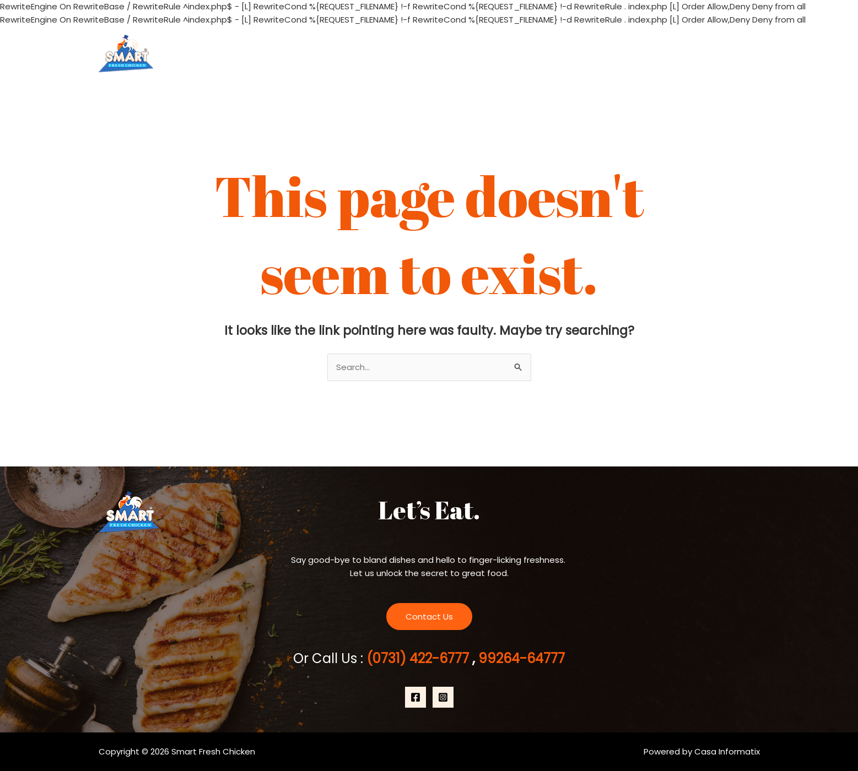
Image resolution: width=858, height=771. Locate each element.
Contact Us (727, 53)
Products (661, 53)
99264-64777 (520, 658)
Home (548, 53)
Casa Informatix (727, 751)
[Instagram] (443, 697)
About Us (599, 53)
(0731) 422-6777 (419, 658)
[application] (679, 53)
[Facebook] (415, 697)
